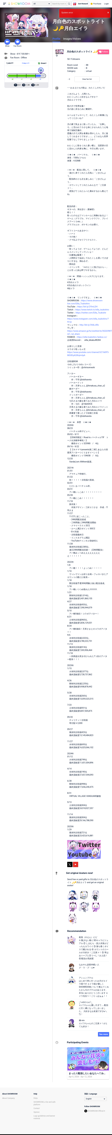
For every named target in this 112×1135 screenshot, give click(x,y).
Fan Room (17, 43)
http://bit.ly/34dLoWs (89, 325)
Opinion (37, 1112)
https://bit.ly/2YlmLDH (87, 306)
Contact (37, 1108)
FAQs (36, 1098)
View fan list (87, 79)
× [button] (108, 12)
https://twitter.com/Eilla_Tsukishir (91, 313)
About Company (8, 1098)
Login (106, 4)
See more (103, 1034)
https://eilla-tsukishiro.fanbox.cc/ (92, 337)
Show (7, 43)
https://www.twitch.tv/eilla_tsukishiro (92, 310)
